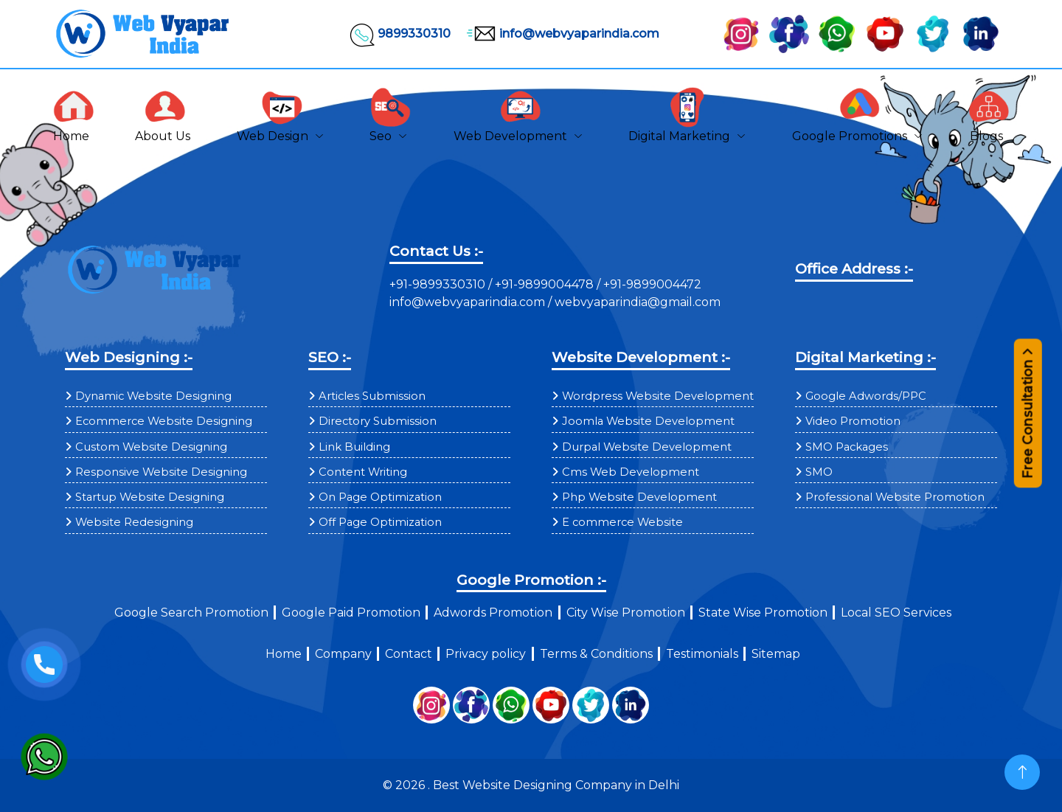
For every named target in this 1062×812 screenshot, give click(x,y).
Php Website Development (639, 497)
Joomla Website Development (648, 421)
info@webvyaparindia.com (560, 33)
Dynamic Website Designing (153, 396)
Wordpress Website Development (658, 396)
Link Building (354, 447)
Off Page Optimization (380, 522)
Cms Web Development (630, 472)
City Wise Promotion (625, 612)
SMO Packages (846, 447)
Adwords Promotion (493, 612)
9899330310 (399, 34)
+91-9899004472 (650, 284)
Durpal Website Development (647, 447)
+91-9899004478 (546, 284)
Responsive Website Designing (161, 472)
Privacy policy (485, 654)
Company (343, 654)
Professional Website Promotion (895, 497)
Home (284, 654)
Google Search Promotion (191, 612)
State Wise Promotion (762, 612)
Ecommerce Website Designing (163, 421)
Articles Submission (372, 396)
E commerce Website (622, 522)
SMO (819, 472)
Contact (408, 654)
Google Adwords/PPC (865, 396)
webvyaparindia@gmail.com (638, 302)
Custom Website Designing (151, 447)
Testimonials (702, 654)
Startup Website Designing (149, 497)
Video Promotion (852, 421)
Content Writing (363, 472)
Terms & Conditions (596, 654)
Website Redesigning (134, 522)
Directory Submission (378, 421)
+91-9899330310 (438, 284)
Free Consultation (1027, 420)
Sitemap (776, 654)
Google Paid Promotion (351, 612)
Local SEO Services (896, 612)
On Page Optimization (380, 497)
